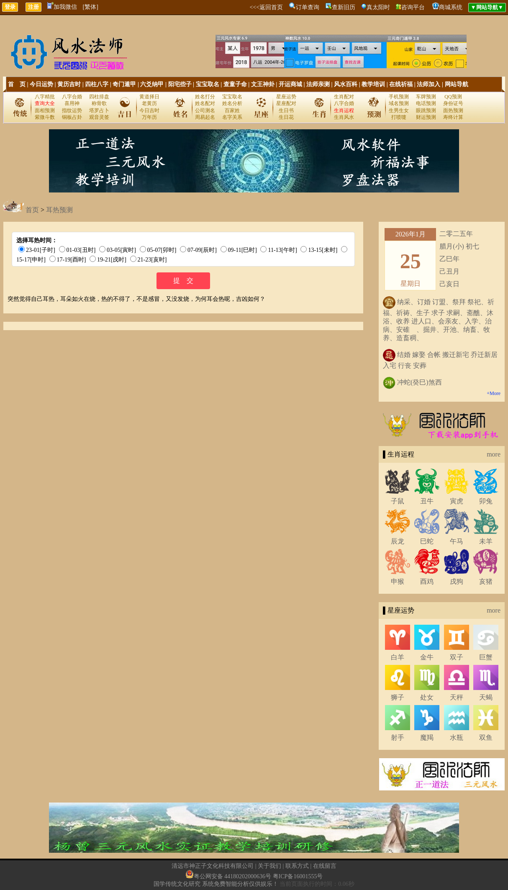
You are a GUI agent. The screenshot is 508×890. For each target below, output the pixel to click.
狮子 (397, 697)
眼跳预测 (426, 110)
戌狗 (456, 581)
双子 (456, 657)
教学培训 (373, 84)
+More (493, 393)
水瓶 (456, 737)
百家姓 (232, 110)
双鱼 (486, 737)
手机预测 (399, 97)
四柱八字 (96, 84)
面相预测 (45, 110)
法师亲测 (318, 84)
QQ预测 (453, 97)
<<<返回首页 (266, 7)
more (493, 454)
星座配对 (286, 103)
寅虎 (456, 501)
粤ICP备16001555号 (298, 876)
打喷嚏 (398, 117)
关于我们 (269, 866)
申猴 (397, 581)
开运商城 (290, 84)
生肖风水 (344, 117)
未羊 (486, 541)
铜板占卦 (72, 117)
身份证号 (453, 103)
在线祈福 (401, 84)
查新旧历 (343, 7)
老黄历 (149, 103)
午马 (456, 541)
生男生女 (399, 110)
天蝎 (486, 697)
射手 (397, 737)
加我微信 (62, 7)
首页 (32, 209)
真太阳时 (378, 7)
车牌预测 (426, 97)
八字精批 (45, 97)
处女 (427, 697)
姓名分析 (232, 103)
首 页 (17, 84)
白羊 (397, 657)
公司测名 (205, 110)
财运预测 (426, 117)
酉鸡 (427, 581)
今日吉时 (149, 110)
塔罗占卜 (99, 110)
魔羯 (427, 737)
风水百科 (345, 84)
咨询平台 (413, 7)
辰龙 (397, 541)
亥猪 (486, 581)
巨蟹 (486, 657)
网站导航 (456, 84)
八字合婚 (72, 97)
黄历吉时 (69, 84)
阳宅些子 (180, 84)
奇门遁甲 (124, 84)
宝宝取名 (207, 84)
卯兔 (486, 501)
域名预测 (399, 103)
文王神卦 (263, 84)
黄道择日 (149, 97)
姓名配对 (205, 103)
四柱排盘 (99, 97)
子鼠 (397, 501)
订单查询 (307, 7)
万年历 (149, 117)
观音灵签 (99, 117)
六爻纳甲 (152, 84)
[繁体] (90, 7)
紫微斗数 (45, 117)
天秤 (456, 697)
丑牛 (427, 501)
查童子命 (235, 84)
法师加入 (428, 84)
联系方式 (297, 866)
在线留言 (324, 866)
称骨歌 (99, 103)
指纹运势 (72, 110)
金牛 (427, 657)
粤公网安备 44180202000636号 (233, 876)
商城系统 (450, 7)
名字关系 (232, 117)
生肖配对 (344, 97)
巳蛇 (427, 541)
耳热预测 (59, 209)
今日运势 (41, 84)
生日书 (286, 110)
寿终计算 (453, 117)
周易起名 (205, 117)
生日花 (286, 117)
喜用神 (72, 103)
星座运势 (286, 97)
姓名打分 (205, 97)
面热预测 (453, 110)
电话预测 (426, 103)
